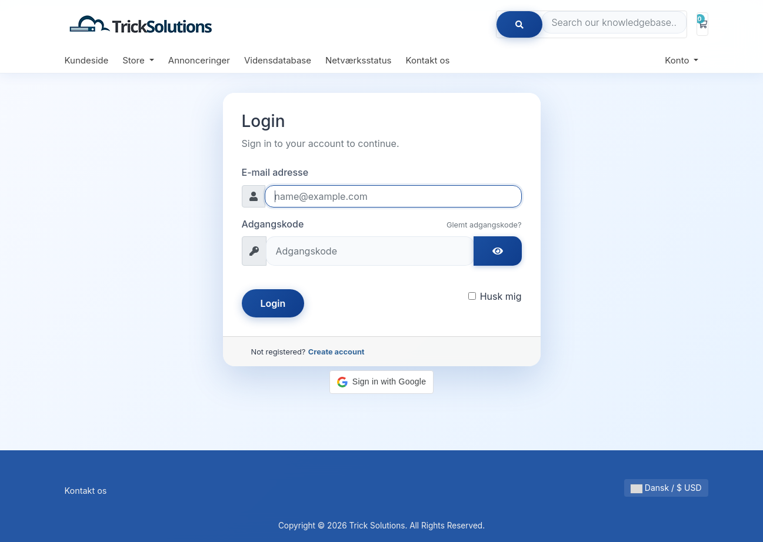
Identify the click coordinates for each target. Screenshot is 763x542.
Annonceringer (199, 60)
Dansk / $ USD (666, 488)
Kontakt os (427, 60)
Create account (336, 351)
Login (273, 303)
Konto (678, 60)
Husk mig (501, 296)
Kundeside (87, 60)
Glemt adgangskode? (484, 224)
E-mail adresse (275, 172)
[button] (381, 382)
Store (134, 60)
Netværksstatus (358, 60)
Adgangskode (273, 224)
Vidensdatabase (277, 60)
